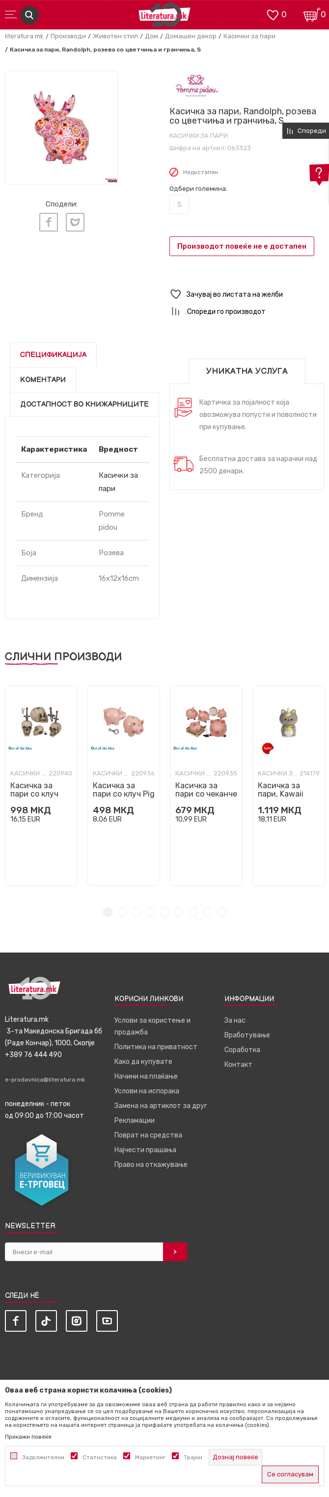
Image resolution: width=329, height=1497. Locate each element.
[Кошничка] (312, 14)
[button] (246, 294)
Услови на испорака (146, 1091)
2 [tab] (122, 912)
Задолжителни (43, 1457)
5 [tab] (164, 912)
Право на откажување (151, 1165)
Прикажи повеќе (28, 1437)
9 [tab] (221, 912)
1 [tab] (107, 912)
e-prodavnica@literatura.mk (45, 1079)
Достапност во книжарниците (84, 404)
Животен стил (115, 36)
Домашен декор (191, 36)
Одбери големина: (198, 188)
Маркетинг (150, 1457)
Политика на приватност (155, 1047)
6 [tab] (179, 912)
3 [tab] (136, 912)
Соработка (242, 1050)
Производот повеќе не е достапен (241, 246)
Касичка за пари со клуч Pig (124, 789)
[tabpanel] (61, 127)
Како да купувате (143, 1062)
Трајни (193, 1457)
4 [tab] (150, 912)
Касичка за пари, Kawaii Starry (280, 793)
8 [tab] (207, 912)
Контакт (238, 1064)
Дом (151, 36)
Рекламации (134, 1120)
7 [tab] (193, 912)
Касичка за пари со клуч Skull (34, 793)
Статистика (99, 1457)
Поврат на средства (148, 1135)
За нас (235, 1020)
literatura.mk (24, 36)
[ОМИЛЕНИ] (272, 14)
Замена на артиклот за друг (160, 1106)
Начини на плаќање (146, 1076)
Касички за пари (249, 36)
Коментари (43, 380)
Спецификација (53, 355)
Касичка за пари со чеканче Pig (206, 793)
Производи (68, 36)
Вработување (247, 1035)
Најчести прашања (145, 1150)
